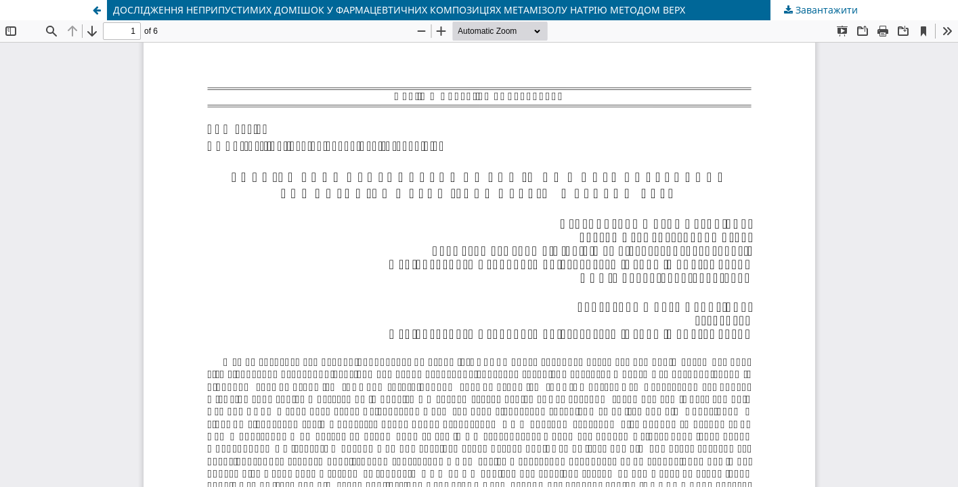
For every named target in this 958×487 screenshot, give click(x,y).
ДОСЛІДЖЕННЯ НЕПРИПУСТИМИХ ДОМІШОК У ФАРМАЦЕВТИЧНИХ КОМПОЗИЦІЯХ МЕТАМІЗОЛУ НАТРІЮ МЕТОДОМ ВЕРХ (399, 9)
